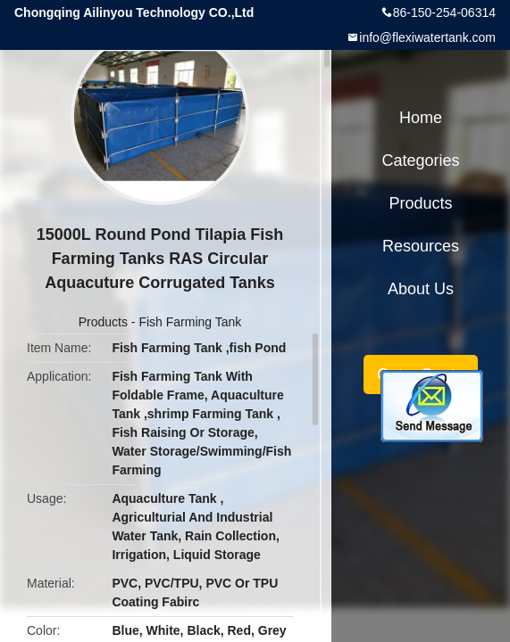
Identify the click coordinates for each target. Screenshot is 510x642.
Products (103, 322)
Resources (420, 246)
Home (420, 118)
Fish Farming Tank (189, 322)
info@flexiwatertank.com (427, 37)
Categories (420, 160)
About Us (421, 289)
